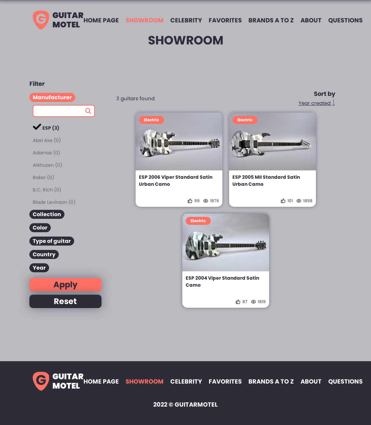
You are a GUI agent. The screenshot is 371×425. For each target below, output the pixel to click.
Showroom (145, 20)
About (311, 20)
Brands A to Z (271, 20)
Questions (345, 20)
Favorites (225, 20)
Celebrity (186, 20)
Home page (101, 20)
